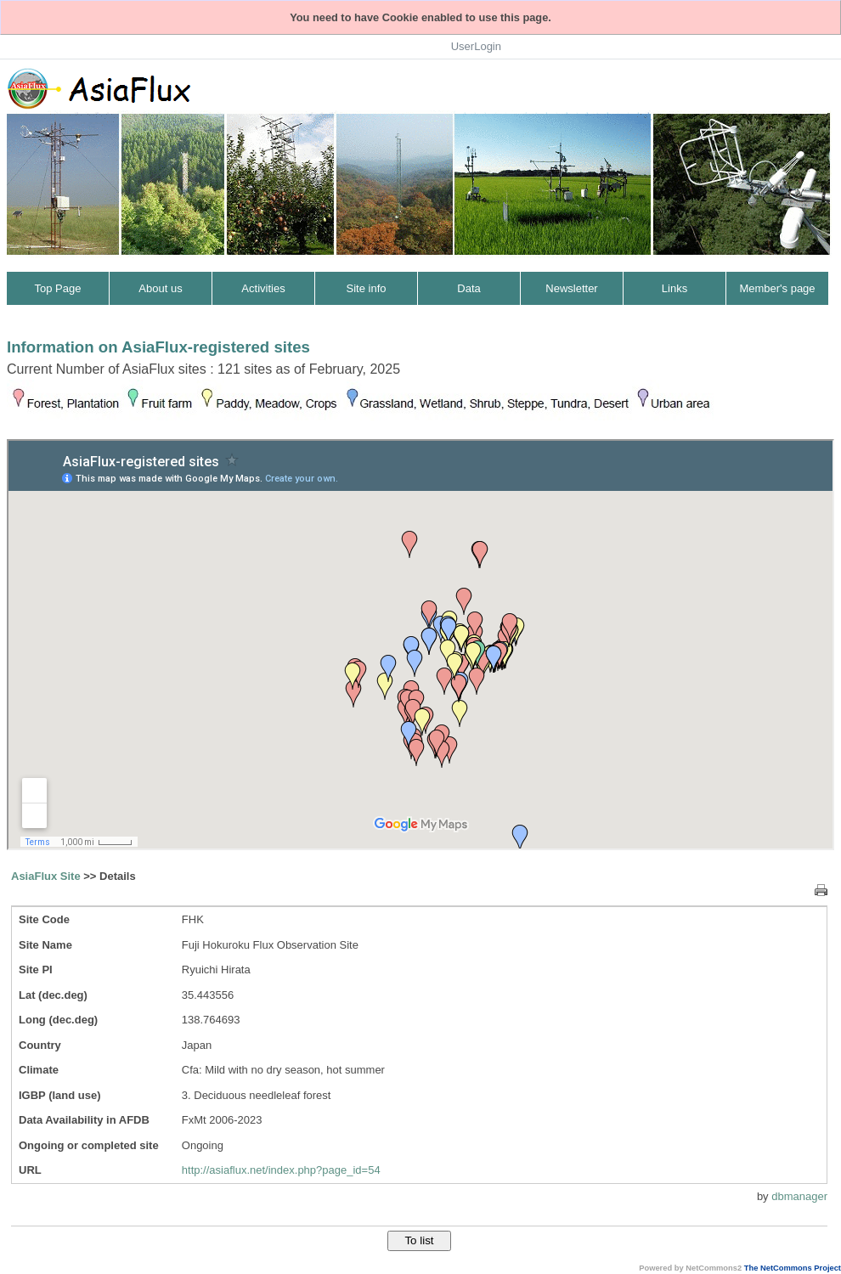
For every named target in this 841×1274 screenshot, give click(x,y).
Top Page (58, 288)
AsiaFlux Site (46, 876)
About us (160, 288)
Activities (263, 288)
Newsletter (571, 288)
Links (674, 288)
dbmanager (799, 1196)
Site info (367, 288)
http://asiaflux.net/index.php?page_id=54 (281, 1170)
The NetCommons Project (792, 1268)
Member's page (777, 288)
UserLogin (476, 46)
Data (468, 288)
